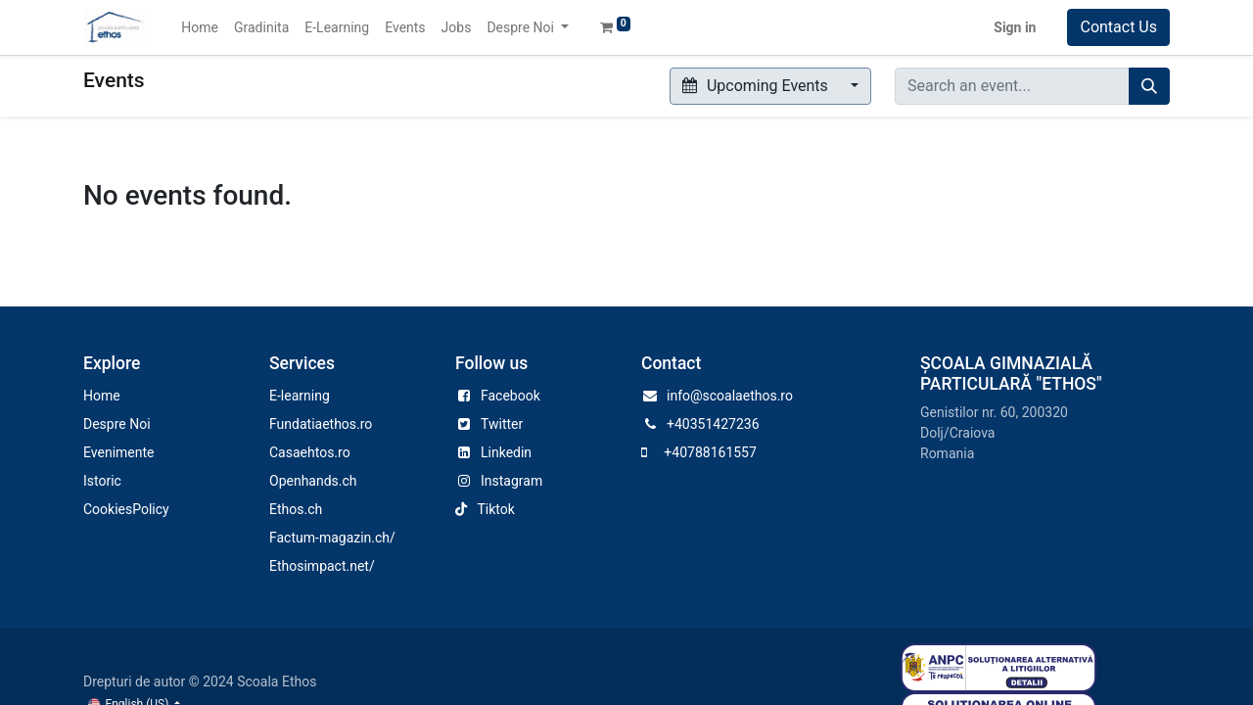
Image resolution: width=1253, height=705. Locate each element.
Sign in (1015, 27)
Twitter (502, 424)
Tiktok (495, 509)
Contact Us (1118, 27)
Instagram (511, 481)
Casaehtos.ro (309, 452)
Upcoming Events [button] (757, 85)
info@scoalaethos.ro (730, 395)
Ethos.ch (295, 509)
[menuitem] (199, 28)
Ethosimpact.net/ (322, 566)
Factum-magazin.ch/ (332, 537)
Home (101, 395)
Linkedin (506, 452)
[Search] (1149, 86)
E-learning (299, 395)
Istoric (102, 481)
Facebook (510, 395)
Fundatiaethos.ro (320, 424)
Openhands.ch (313, 481)
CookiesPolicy (126, 509)
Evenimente (118, 452)
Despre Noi (117, 424)
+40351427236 (713, 424)
